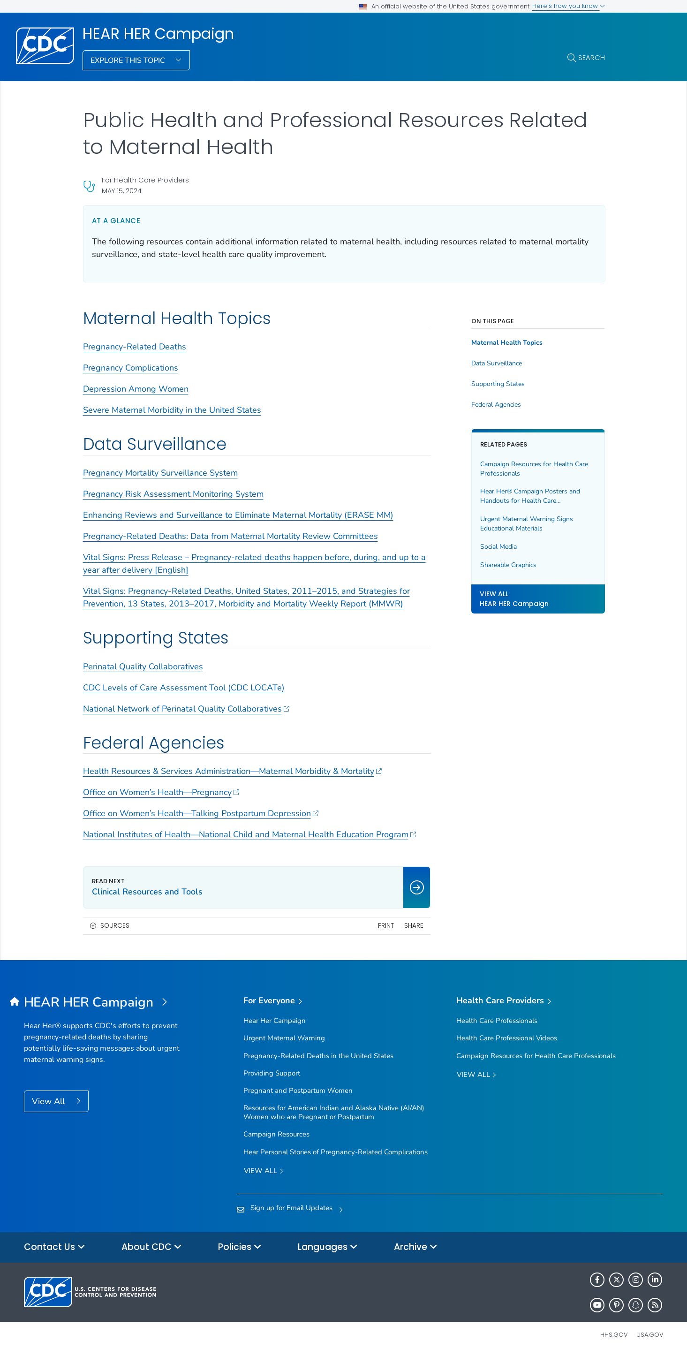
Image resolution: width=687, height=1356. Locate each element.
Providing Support (271, 1073)
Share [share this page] (413, 925)
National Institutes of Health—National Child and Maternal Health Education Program (249, 834)
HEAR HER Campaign (158, 33)
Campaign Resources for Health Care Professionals (534, 469)
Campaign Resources (276, 1134)
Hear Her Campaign (274, 1020)
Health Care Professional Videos (506, 1038)
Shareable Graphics (508, 565)
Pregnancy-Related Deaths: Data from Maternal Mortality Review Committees (230, 536)
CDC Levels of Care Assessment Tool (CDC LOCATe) (184, 687)
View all (263, 1171)
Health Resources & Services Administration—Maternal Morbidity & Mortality (232, 771)
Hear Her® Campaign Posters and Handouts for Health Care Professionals (530, 496)
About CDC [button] (151, 1247)
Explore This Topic (129, 60)
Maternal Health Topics (507, 343)
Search (591, 57)
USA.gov (650, 1334)
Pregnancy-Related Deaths (134, 346)
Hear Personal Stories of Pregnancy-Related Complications (335, 1152)
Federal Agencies (496, 405)
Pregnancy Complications (130, 367)
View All (49, 1101)
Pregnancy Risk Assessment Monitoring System (173, 494)
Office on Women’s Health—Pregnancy (161, 792)
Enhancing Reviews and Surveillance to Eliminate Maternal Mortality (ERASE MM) (238, 515)
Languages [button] (328, 1247)
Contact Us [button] (54, 1247)
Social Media (498, 546)
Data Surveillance (496, 363)
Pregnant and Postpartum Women (298, 1090)
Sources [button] (114, 925)
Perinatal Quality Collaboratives (143, 666)
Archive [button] (416, 1247)
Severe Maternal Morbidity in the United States (172, 410)
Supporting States (498, 384)
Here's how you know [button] (568, 5)
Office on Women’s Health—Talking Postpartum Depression (201, 813)
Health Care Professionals (496, 1020)
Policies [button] (240, 1247)
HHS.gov (614, 1334)
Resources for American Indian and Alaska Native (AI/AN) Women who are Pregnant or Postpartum (333, 1112)
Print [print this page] (386, 925)
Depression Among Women (136, 388)
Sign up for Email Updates (291, 1207)
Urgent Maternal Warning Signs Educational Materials (526, 524)
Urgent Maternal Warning (284, 1038)
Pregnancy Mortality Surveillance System (160, 472)
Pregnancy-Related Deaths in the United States (318, 1056)
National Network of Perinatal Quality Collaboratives (186, 708)
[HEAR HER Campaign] (104, 1003)
